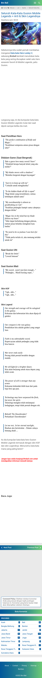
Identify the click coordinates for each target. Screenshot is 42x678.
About (7, 666)
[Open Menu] (34, 3)
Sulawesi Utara (28, 649)
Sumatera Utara (7, 653)
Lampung (26, 641)
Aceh (3, 622)
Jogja (24, 638)
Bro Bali (4, 3)
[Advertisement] (21, 94)
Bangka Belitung (7, 626)
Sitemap (33, 666)
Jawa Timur (6, 638)
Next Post (7, 547)
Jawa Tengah (27, 634)
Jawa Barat (5, 634)
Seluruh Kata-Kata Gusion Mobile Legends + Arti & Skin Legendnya (20, 15)
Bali (23, 622)
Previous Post (32, 547)
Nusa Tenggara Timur (9, 649)
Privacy (24, 666)
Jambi (24, 630)
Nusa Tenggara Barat (30, 645)
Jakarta (4, 630)
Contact (15, 666)
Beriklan (21, 669)
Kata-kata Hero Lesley (20, 53)
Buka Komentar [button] (21, 611)
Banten (25, 626)
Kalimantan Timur (8, 641)
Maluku (4, 645)
